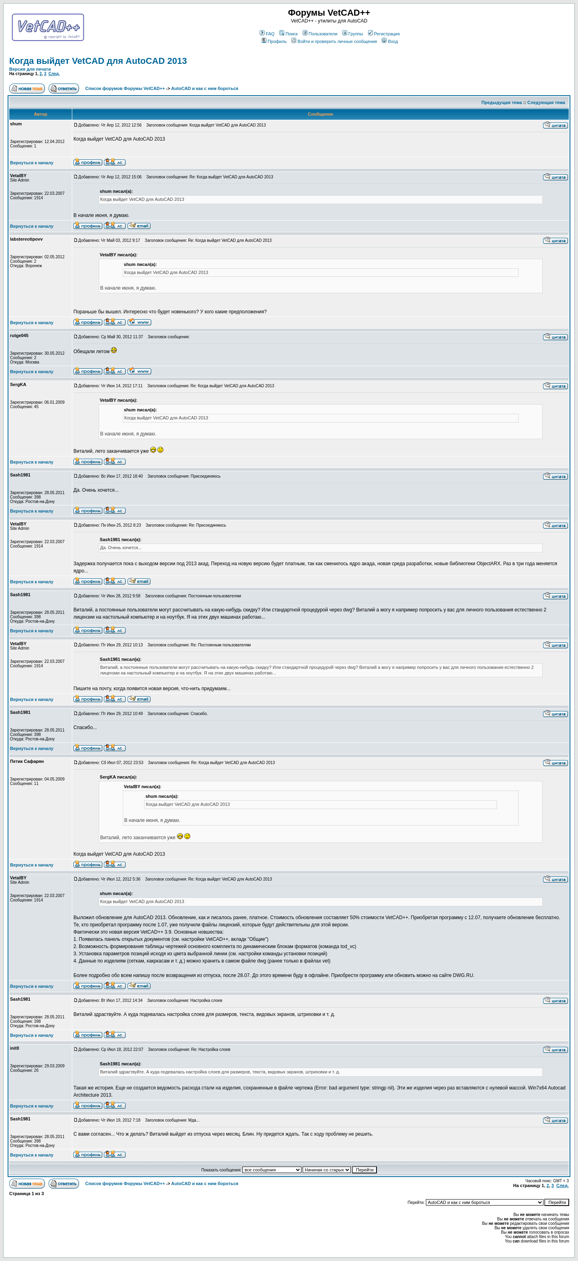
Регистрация (384, 33)
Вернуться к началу (31, 162)
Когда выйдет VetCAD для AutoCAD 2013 (98, 61)
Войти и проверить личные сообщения (334, 41)
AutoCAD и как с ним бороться (204, 88)
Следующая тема (546, 102)
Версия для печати (30, 69)
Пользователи (320, 33)
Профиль (274, 41)
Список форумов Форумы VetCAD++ (125, 88)
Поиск (288, 33)
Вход (390, 41)
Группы (352, 33)
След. (54, 74)
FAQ (267, 33)
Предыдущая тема (502, 102)
